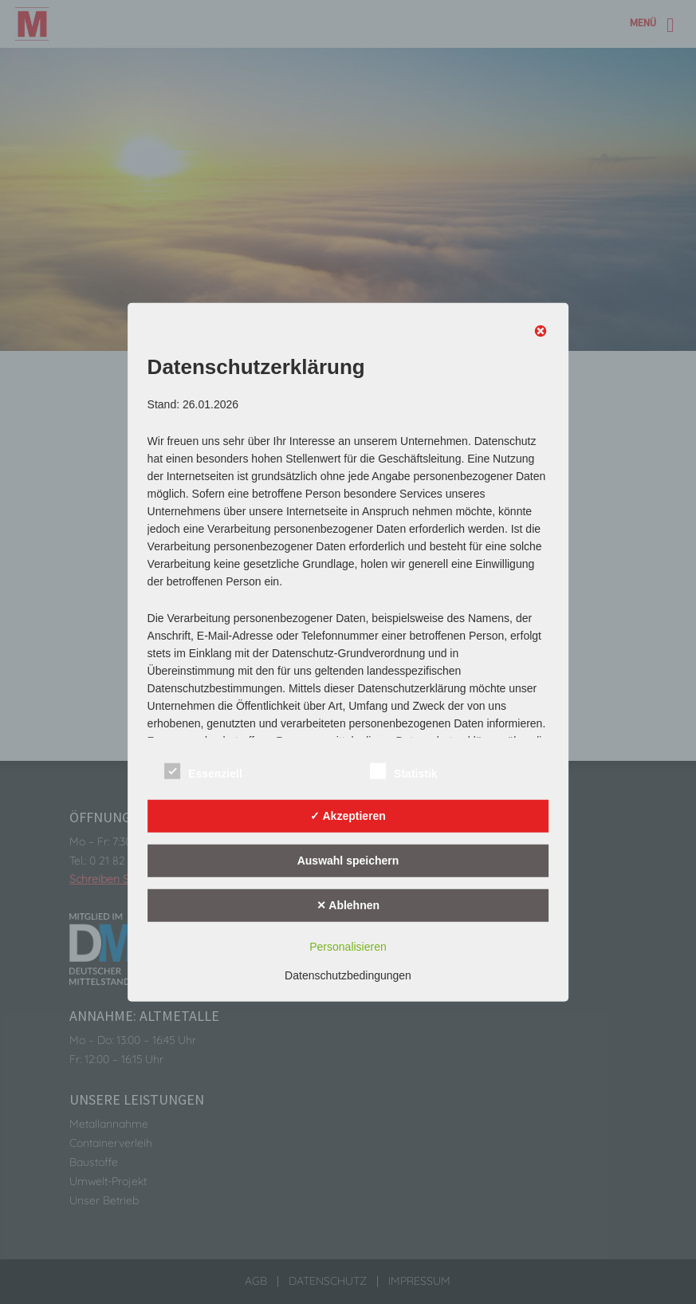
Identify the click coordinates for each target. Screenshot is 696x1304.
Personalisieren (348, 946)
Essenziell (203, 771)
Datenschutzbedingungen (348, 975)
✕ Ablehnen (348, 904)
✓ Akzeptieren (348, 815)
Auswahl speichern (348, 859)
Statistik (403, 771)
